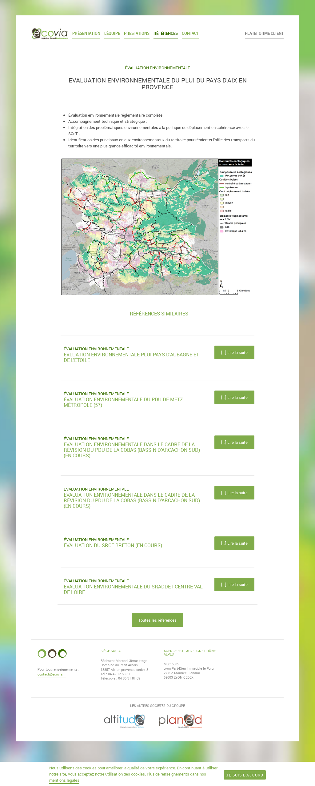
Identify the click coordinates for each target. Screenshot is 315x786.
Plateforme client (264, 33)
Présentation (86, 33)
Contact (190, 33)
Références (166, 33)
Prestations (137, 33)
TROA (196, 764)
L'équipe (112, 33)
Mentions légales (178, 764)
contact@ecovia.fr (52, 674)
